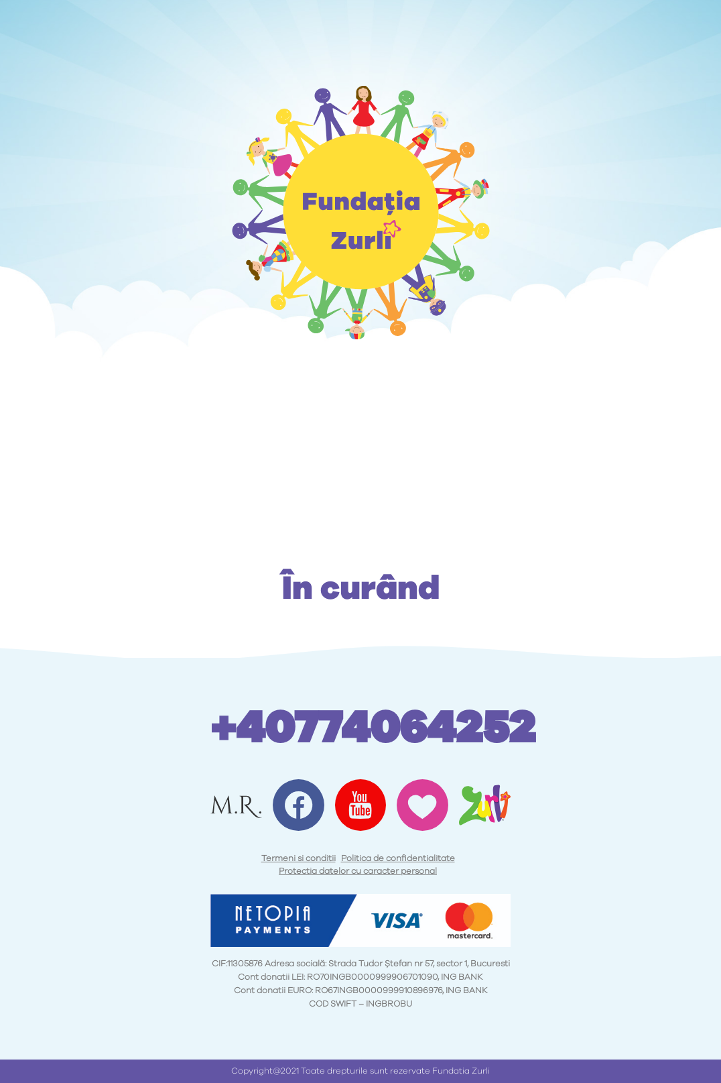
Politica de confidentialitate (398, 858)
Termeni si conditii (298, 858)
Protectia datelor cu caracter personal (358, 871)
